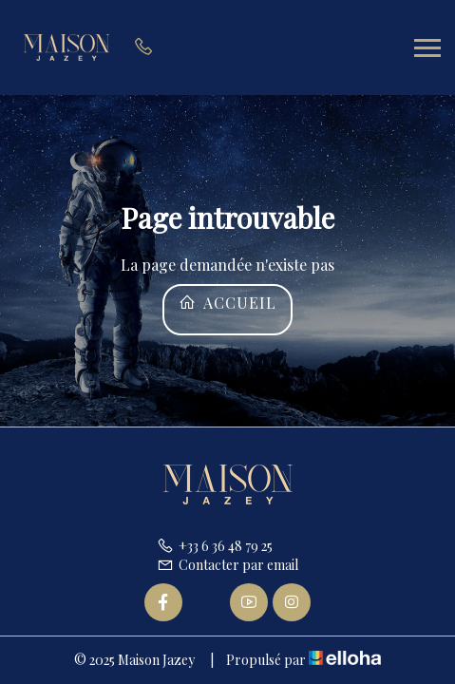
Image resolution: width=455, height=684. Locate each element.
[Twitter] (206, 602)
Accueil (227, 303)
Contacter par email (227, 565)
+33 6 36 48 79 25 (215, 546)
